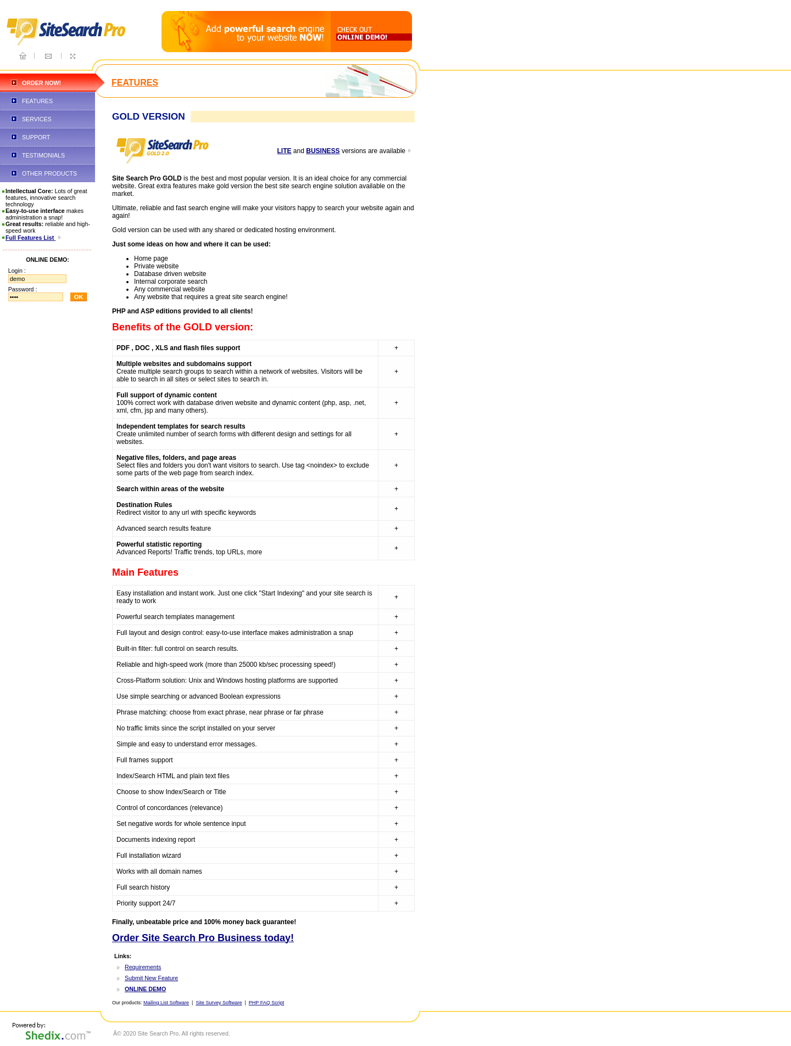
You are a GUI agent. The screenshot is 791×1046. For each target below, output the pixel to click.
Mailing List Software (166, 1002)
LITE (284, 151)
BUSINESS (322, 151)
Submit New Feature (151, 978)
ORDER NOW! (41, 83)
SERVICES (37, 119)
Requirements (143, 967)
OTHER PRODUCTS (49, 173)
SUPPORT (36, 137)
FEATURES (37, 101)
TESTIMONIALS (43, 155)
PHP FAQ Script (266, 1002)
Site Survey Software (219, 1002)
